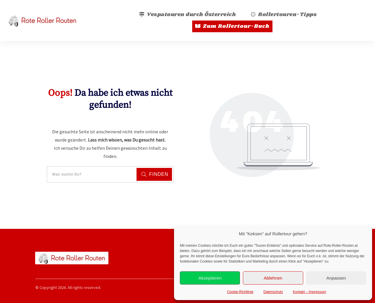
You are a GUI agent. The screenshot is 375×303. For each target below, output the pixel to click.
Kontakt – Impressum (309, 292)
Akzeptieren (209, 277)
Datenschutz (273, 292)
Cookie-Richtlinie (240, 292)
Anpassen (336, 277)
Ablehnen (273, 277)
